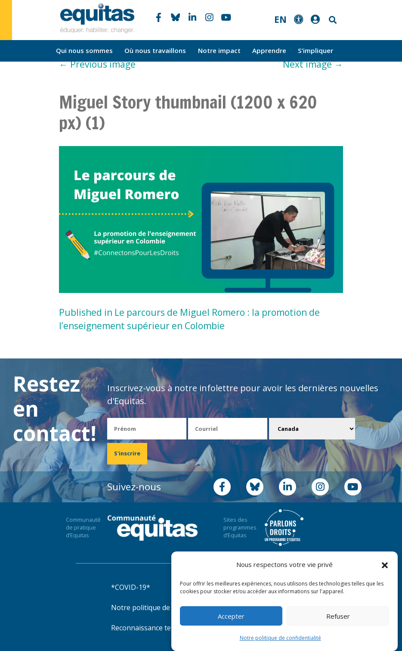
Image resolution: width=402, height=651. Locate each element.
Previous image (97, 64)
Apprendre (269, 50)
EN (280, 19)
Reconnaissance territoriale (155, 627)
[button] (384, 565)
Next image (313, 64)
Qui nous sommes (84, 50)
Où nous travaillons (155, 50)
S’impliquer (315, 50)
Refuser (338, 616)
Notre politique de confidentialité (280, 638)
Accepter (231, 616)
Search (332, 20)
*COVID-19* (130, 587)
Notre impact (219, 50)
